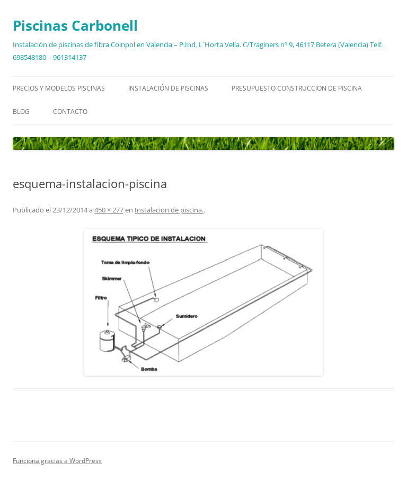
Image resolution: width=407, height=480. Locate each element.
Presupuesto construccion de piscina (297, 88)
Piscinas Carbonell (75, 25)
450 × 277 (108, 210)
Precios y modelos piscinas (59, 88)
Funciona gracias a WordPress (57, 460)
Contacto (70, 111)
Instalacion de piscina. (169, 210)
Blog (21, 111)
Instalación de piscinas (168, 88)
